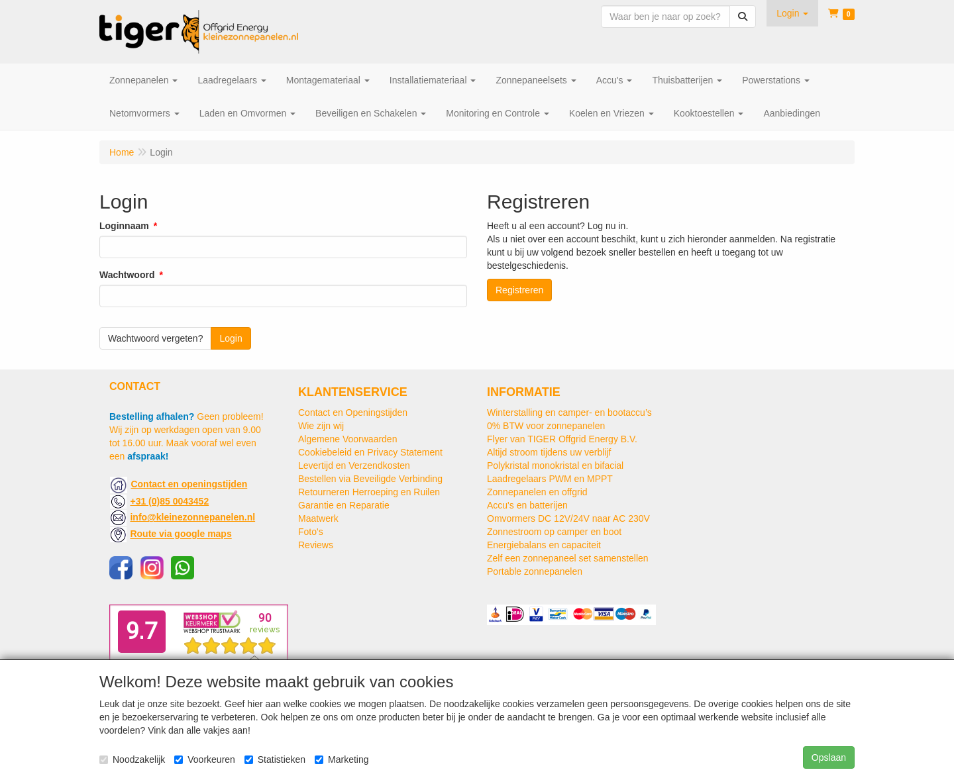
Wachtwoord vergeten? (155, 338)
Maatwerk (318, 518)
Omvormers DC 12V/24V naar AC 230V (568, 518)
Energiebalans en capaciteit (544, 545)
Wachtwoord (126, 274)
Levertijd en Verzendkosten (354, 465)
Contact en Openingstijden (352, 412)
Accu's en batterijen (527, 505)
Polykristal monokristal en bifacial (555, 465)
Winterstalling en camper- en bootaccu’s (569, 412)
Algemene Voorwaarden (347, 439)
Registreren (519, 290)
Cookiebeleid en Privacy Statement (370, 452)
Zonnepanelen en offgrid (537, 492)
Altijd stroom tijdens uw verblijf (549, 452)
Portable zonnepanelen (534, 571)
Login (230, 338)
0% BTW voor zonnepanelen (546, 425)
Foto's (310, 531)
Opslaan (829, 757)
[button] (792, 13)
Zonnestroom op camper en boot (554, 531)
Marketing (341, 759)
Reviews (315, 545)
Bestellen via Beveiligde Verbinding (370, 478)
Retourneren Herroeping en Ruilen (369, 492)
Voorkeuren (204, 759)
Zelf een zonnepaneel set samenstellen (568, 558)
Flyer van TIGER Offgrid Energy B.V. (562, 439)
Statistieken (274, 759)
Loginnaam (124, 225)
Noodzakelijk (132, 759)
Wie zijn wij (321, 425)
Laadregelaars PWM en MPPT (550, 478)
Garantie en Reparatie (344, 505)
